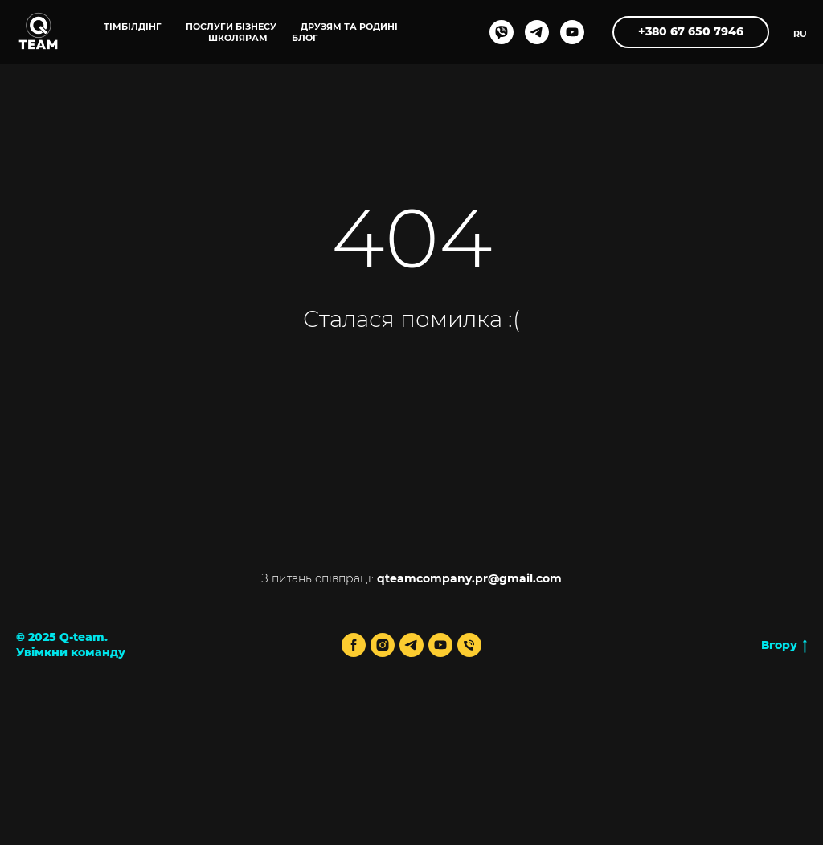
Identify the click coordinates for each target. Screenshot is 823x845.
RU (800, 33)
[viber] (501, 32)
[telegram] (537, 32)
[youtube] (572, 32)
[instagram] (383, 645)
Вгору (784, 645)
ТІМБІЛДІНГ (133, 26)
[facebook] (354, 645)
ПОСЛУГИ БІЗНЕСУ (231, 26)
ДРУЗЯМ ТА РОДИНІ (349, 26)
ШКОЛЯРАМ (238, 37)
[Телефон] (469, 645)
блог (305, 37)
